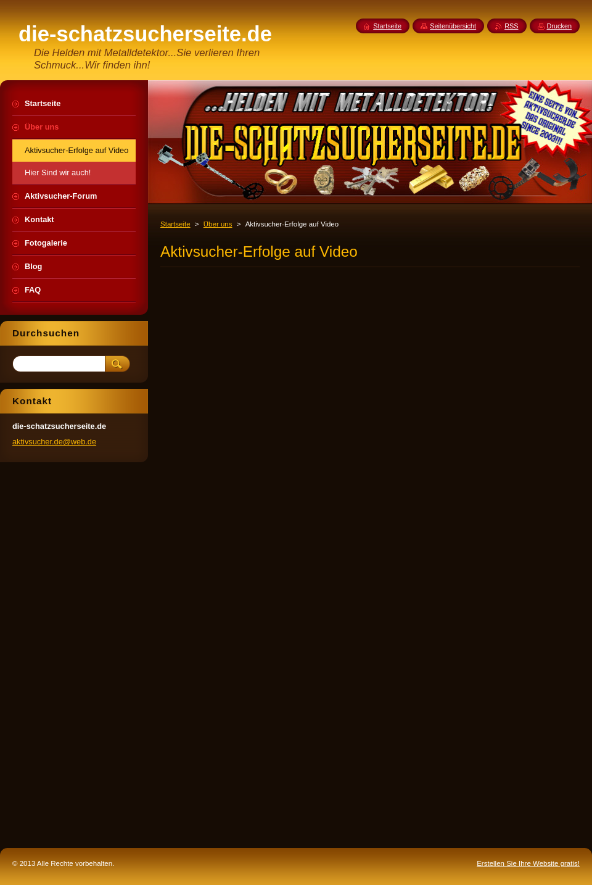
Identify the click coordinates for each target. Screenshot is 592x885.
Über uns (218, 224)
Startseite (175, 224)
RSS (511, 26)
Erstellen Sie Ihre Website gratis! (528, 863)
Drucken (559, 26)
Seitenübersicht (453, 26)
